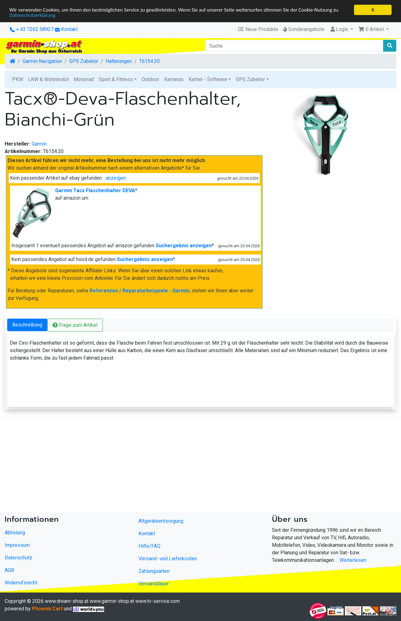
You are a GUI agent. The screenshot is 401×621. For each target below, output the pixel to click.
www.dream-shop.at (66, 601)
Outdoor (150, 79)
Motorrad (84, 79)
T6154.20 (149, 61)
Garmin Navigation (42, 61)
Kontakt (69, 29)
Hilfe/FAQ (149, 546)
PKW (17, 79)
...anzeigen (114, 178)
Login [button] (339, 29)
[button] (373, 29)
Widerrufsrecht (21, 583)
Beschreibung (27, 325)
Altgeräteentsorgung (160, 521)
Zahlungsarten (153, 571)
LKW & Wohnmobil (48, 79)
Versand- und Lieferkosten (167, 559)
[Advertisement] (188, 466)
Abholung (15, 533)
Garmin (39, 144)
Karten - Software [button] (208, 79)
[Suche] (294, 46)
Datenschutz (18, 558)
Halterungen (119, 61)
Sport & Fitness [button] (116, 79)
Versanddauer (153, 584)
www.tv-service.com (157, 601)
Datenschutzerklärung (33, 15)
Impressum (17, 545)
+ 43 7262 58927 (32, 29)
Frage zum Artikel (75, 325)
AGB (9, 570)
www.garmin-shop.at (112, 601)
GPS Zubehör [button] (250, 79)
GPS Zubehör (83, 61)
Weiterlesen (353, 560)
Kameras (174, 79)
